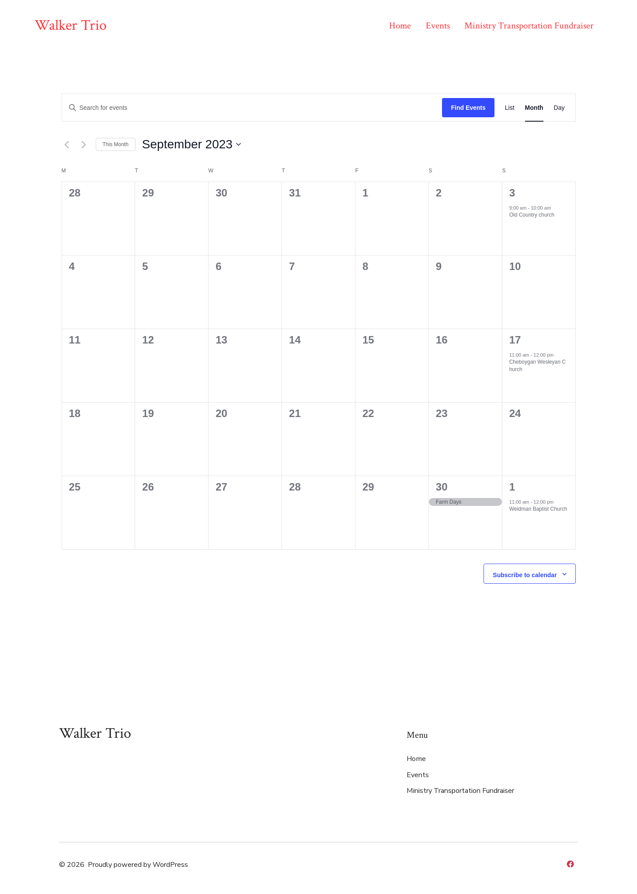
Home (400, 26)
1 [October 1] (512, 487)
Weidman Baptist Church (538, 509)
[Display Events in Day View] (559, 108)
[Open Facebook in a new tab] (570, 864)
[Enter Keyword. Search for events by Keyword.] (252, 108)
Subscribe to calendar (525, 574)
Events (438, 26)
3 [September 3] (512, 193)
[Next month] (84, 144)
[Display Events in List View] (510, 108)
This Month (116, 144)
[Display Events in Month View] (534, 108)
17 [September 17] (515, 340)
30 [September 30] (442, 487)
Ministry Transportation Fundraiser (529, 26)
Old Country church (531, 215)
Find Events (468, 107)
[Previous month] (67, 144)
